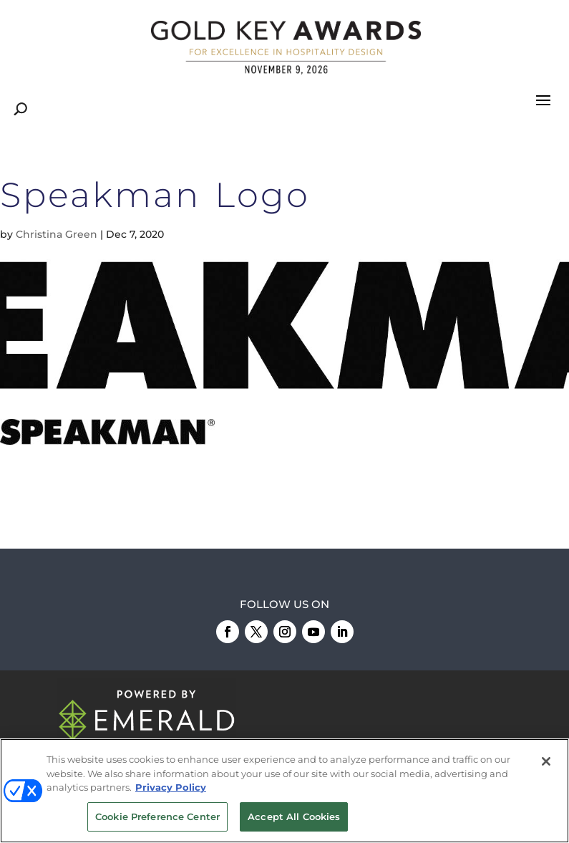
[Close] (546, 763)
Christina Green (56, 234)
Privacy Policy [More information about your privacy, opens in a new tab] (170, 788)
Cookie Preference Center (157, 818)
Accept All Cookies (294, 818)
